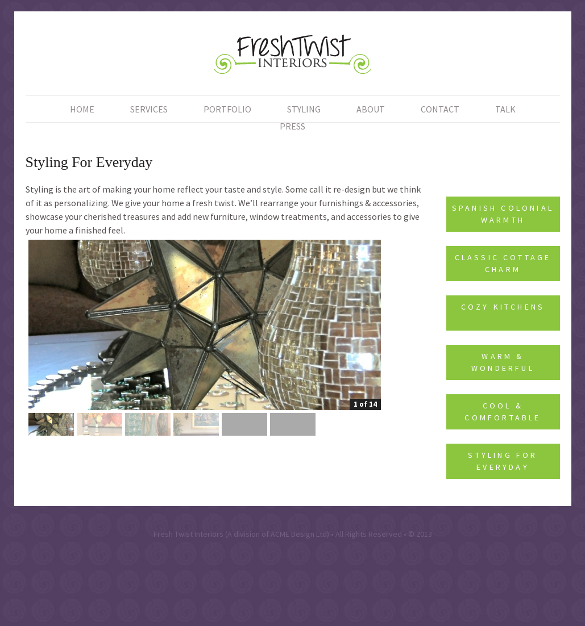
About (370, 109)
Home (82, 109)
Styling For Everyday (502, 461)
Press (292, 126)
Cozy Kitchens (503, 307)
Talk (505, 109)
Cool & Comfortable (502, 411)
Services (149, 109)
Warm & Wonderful (502, 362)
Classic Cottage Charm (503, 263)
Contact (440, 109)
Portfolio (227, 109)
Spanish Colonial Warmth (503, 214)
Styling (304, 109)
